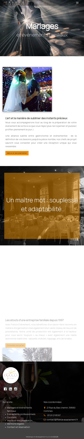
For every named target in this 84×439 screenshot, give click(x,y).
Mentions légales (15, 423)
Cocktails (11, 417)
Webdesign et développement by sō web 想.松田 (42, 437)
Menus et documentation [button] (17, 153)
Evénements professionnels (21, 414)
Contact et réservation (18, 427)
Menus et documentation (19, 420)
